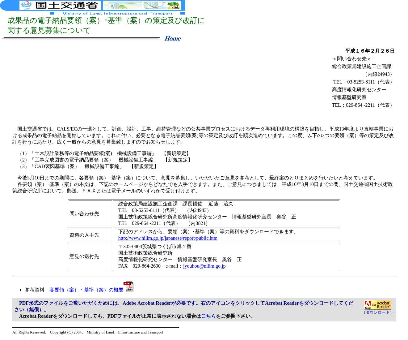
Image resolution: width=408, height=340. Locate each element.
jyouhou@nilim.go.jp (204, 266)
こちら (208, 316)
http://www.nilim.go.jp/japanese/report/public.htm (168, 238)
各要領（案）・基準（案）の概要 (91, 289)
